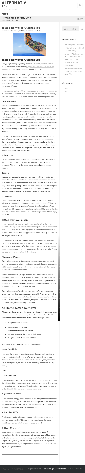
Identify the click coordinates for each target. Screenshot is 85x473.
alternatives (30, 31)
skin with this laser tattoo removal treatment (23, 389)
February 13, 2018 (16, 31)
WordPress (63, 469)
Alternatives (14, 4)
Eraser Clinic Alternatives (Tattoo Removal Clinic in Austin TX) (73, 71)
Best (38, 31)
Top (66, 91)
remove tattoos (48, 91)
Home (4, 21)
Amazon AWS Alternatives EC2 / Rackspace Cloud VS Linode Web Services (74, 56)
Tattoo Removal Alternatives (21, 27)
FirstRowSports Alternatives (74, 44)
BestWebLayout (50, 469)
